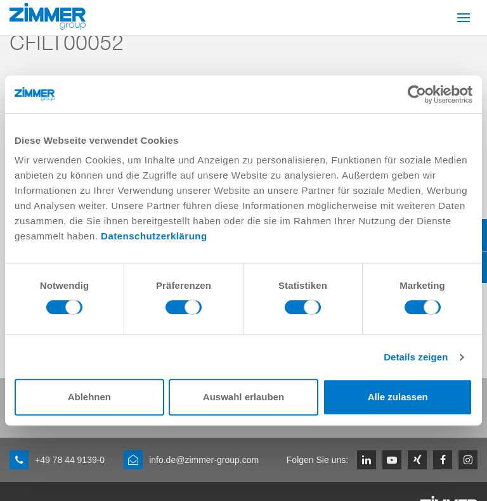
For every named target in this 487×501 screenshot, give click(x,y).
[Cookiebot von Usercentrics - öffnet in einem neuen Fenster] (416, 94)
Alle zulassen (398, 396)
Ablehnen (89, 396)
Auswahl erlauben (243, 396)
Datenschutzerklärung (154, 236)
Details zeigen (416, 357)
